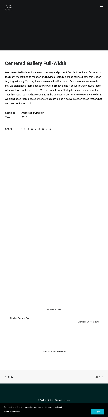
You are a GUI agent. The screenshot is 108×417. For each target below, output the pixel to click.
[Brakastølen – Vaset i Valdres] (8, 7)
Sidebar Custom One (19, 322)
